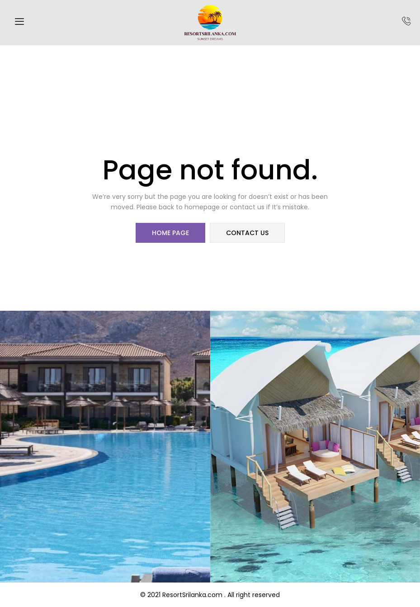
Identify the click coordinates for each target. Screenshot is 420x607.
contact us (247, 232)
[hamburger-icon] (19, 22)
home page (170, 232)
